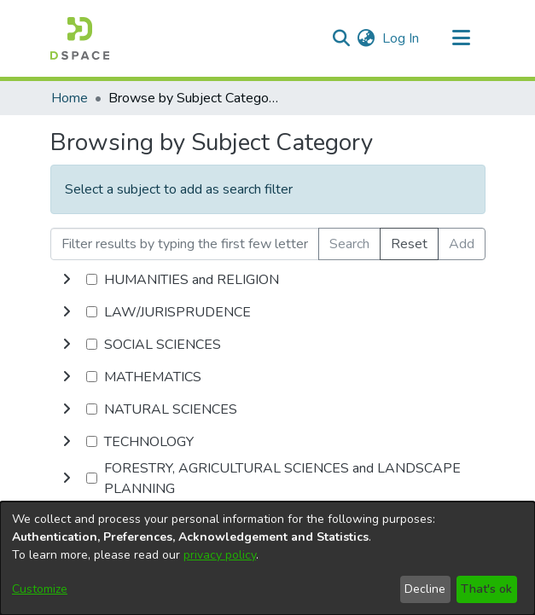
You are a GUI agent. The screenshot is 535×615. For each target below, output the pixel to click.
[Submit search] (341, 38)
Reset (409, 244)
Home (69, 98)
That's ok (486, 589)
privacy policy (219, 555)
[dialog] (267, 558)
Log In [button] (401, 38)
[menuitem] (366, 38)
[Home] (79, 38)
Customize (39, 589)
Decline (424, 589)
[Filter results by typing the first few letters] (184, 244)
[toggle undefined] (66, 280)
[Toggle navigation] (462, 38)
